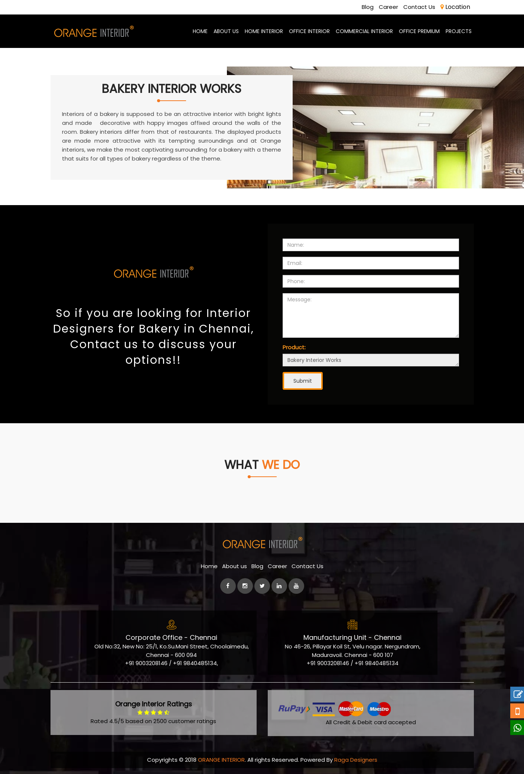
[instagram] (245, 586)
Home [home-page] (200, 31)
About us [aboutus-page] (226, 31)
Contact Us (419, 7)
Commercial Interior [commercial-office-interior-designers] (364, 31)
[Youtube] (296, 586)
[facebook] (228, 586)
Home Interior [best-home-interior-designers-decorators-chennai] (264, 31)
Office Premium (419, 31)
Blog (368, 7)
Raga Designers (355, 760)
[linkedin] (279, 586)
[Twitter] (262, 586)
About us (234, 566)
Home (209, 566)
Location (455, 7)
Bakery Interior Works (371, 360)
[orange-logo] (94, 31)
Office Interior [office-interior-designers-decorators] (309, 31)
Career (388, 7)
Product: (294, 347)
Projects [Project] (459, 31)
